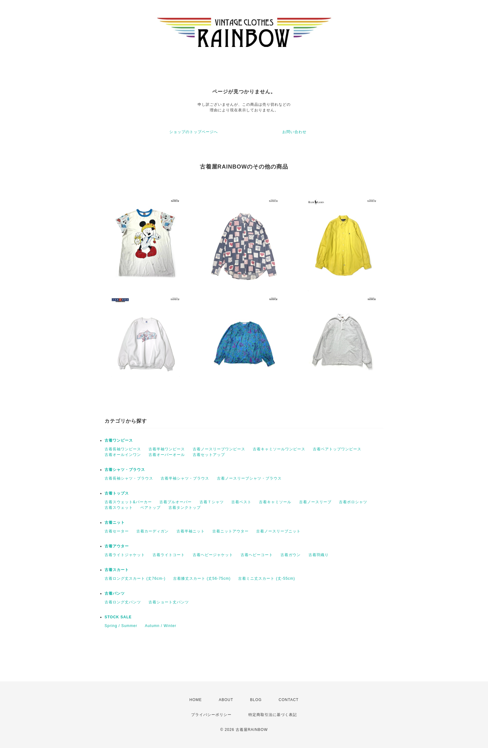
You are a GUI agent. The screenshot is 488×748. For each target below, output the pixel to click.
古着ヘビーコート (257, 555)
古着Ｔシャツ (211, 502)
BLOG (256, 700)
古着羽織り (318, 555)
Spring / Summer (121, 626)
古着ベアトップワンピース (337, 449)
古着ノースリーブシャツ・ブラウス (249, 478)
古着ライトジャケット (125, 555)
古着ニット (115, 522)
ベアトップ (150, 507)
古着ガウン (290, 555)
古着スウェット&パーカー (128, 502)
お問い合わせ (294, 132)
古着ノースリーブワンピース (219, 449)
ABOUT (226, 700)
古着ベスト (241, 502)
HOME (196, 700)
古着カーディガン (152, 531)
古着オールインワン (123, 455)
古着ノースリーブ (315, 502)
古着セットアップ (209, 455)
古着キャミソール (275, 502)
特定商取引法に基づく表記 (272, 715)
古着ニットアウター (230, 531)
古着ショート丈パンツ (168, 602)
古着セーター (117, 531)
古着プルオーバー (175, 502)
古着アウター (117, 546)
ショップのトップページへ (193, 132)
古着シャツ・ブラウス (125, 469)
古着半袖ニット (190, 531)
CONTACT (288, 700)
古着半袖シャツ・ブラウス (185, 478)
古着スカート (117, 570)
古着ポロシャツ (353, 502)
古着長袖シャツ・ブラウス (129, 478)
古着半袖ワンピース (166, 449)
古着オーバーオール (166, 455)
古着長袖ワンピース (123, 449)
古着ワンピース (119, 440)
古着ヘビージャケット (213, 555)
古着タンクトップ (184, 507)
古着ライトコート (168, 555)
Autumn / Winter (160, 626)
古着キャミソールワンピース (279, 449)
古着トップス (117, 493)
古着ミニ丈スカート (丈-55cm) (266, 578)
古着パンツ (115, 593)
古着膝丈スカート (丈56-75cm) (202, 578)
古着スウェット (119, 507)
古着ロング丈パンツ (123, 602)
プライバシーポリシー (211, 715)
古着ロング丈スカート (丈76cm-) (135, 578)
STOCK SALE (118, 617)
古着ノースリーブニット (278, 531)
